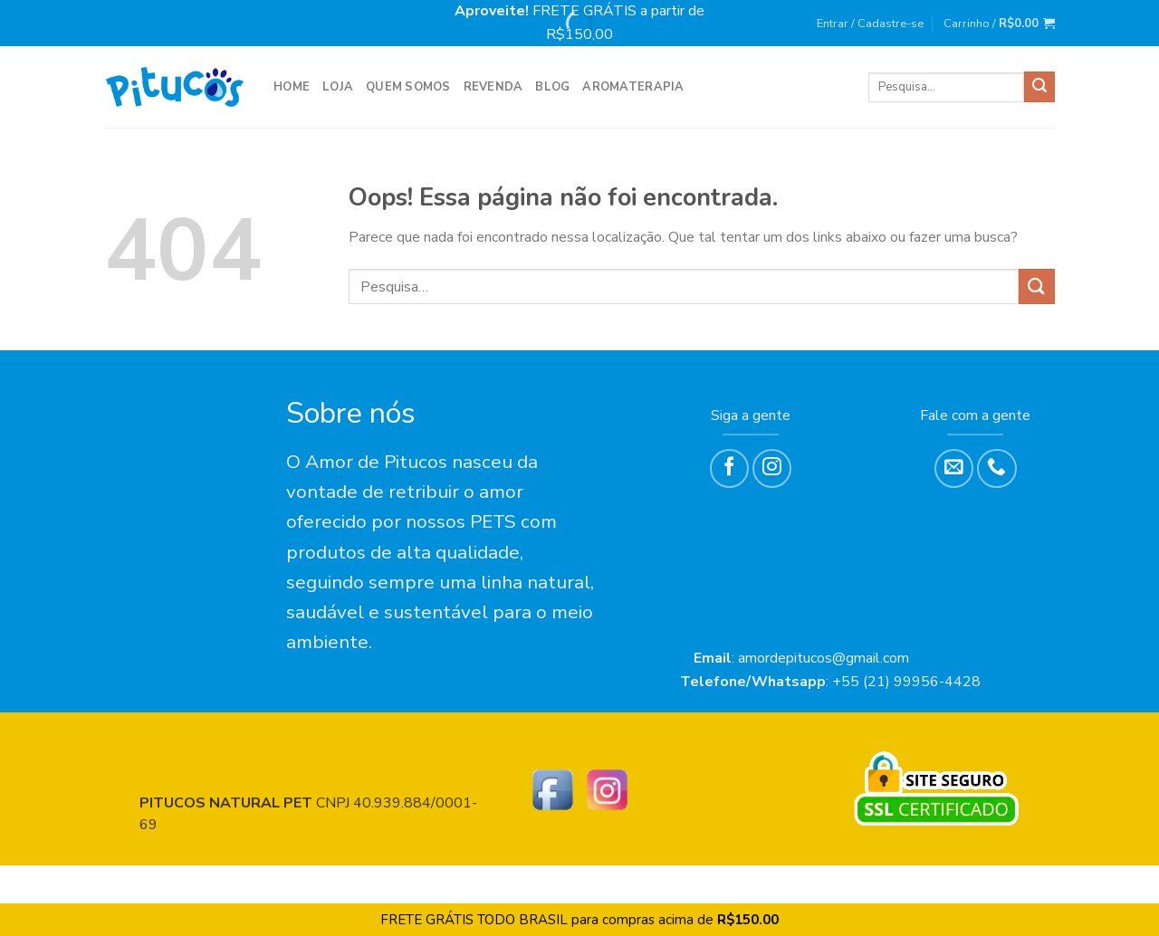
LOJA (337, 87)
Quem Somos (408, 87)
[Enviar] (1039, 87)
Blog (552, 87)
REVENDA (493, 87)
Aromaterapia (633, 87)
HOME (291, 87)
